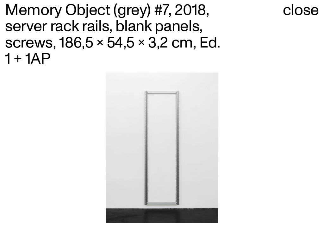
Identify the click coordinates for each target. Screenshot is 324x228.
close (301, 10)
